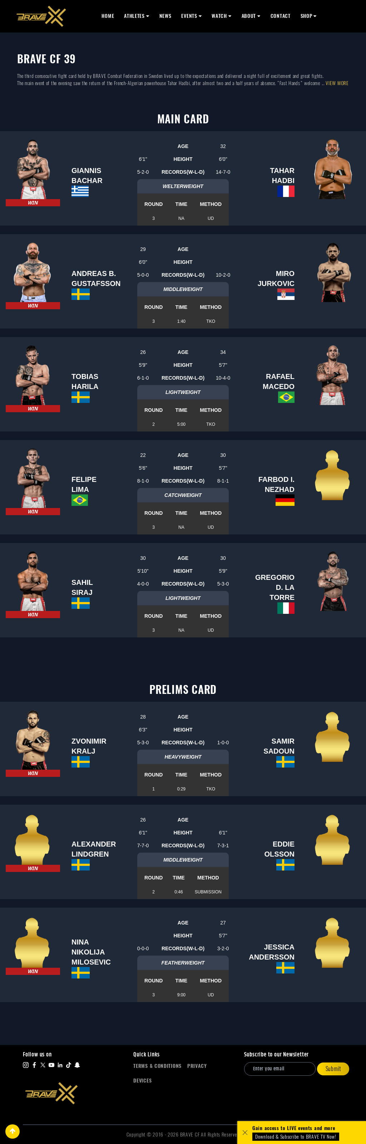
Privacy (197, 1065)
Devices (142, 1080)
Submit (333, 1068)
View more (337, 83)
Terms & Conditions (157, 1065)
